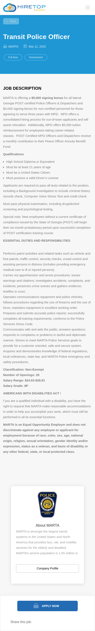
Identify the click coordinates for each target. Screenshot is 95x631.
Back (13, 21)
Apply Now (50, 606)
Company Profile (47, 568)
